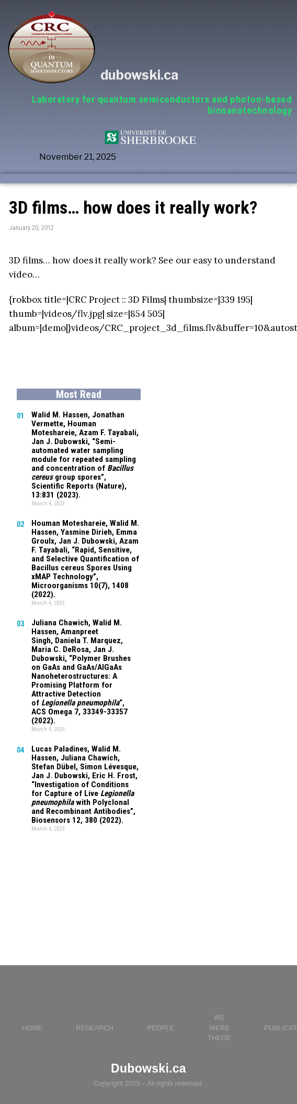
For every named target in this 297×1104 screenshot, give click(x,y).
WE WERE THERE (219, 1012)
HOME (32, 1012)
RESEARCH (94, 1012)
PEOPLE (160, 1012)
